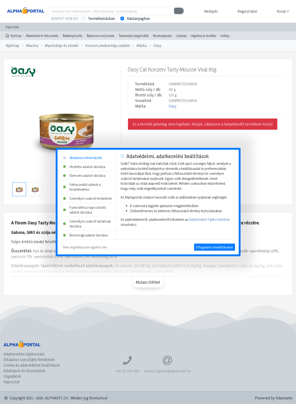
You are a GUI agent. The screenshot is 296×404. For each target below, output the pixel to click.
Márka (142, 45)
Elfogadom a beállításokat (214, 247)
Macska (32, 45)
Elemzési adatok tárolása (84, 175)
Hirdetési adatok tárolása (84, 166)
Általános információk (82, 158)
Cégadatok (12, 376)
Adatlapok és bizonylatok (24, 370)
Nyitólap (14, 35)
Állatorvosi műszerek (100, 36)
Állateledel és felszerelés (42, 36)
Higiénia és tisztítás (203, 36)
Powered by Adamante (274, 397)
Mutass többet (148, 282)
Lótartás (181, 36)
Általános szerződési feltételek (29, 359)
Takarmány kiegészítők (134, 36)
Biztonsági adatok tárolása (85, 235)
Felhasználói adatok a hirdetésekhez (82, 187)
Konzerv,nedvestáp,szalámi (107, 45)
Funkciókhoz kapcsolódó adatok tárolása (84, 209)
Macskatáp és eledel (62, 45)
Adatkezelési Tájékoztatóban (209, 219)
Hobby (224, 36)
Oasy (157, 45)
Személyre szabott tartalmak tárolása (87, 224)
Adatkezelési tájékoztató (24, 354)
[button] (210, 11)
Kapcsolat (12, 27)
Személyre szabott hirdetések (87, 198)
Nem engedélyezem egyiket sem (85, 247)
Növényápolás (162, 36)
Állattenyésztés (72, 36)
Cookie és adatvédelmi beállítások (31, 365)
